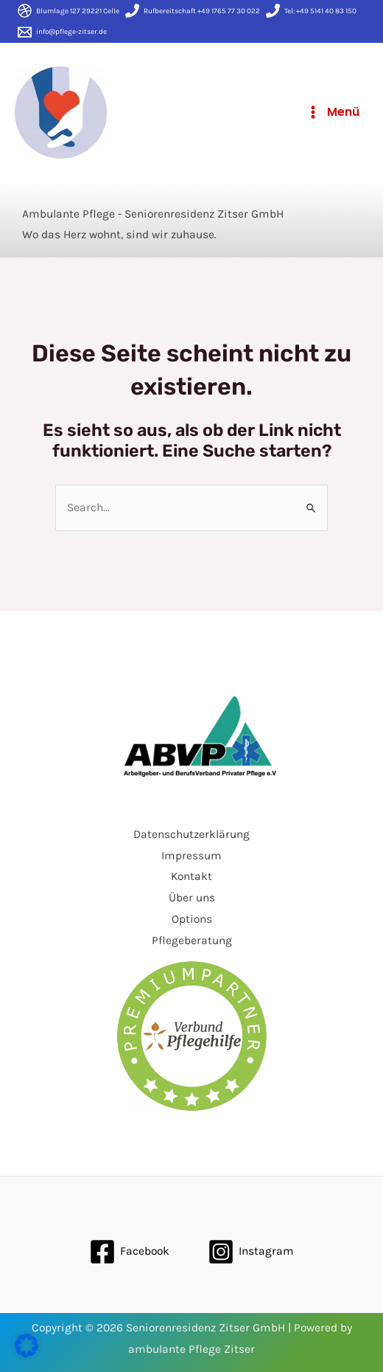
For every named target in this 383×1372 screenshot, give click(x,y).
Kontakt (191, 876)
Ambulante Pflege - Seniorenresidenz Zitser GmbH (153, 214)
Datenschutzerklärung (191, 834)
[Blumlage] (68, 11)
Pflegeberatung (192, 940)
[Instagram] (250, 1251)
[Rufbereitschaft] (192, 11)
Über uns (192, 897)
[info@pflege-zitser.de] (62, 32)
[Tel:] (311, 11)
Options (192, 919)
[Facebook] (129, 1251)
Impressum (191, 855)
